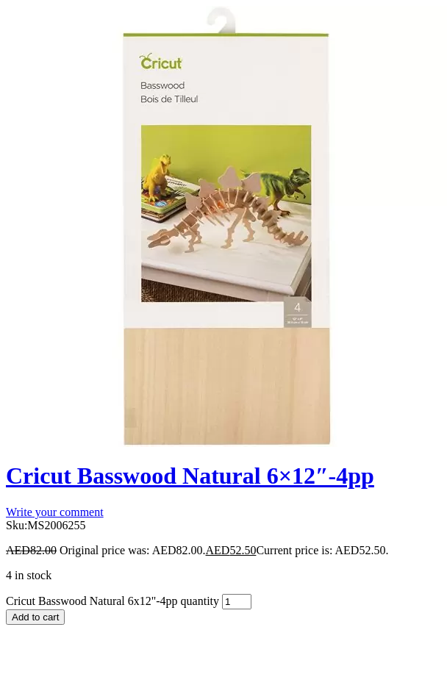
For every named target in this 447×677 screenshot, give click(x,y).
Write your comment (55, 512)
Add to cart (35, 617)
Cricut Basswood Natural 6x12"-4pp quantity (112, 601)
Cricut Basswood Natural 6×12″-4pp (190, 475)
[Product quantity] (236, 601)
